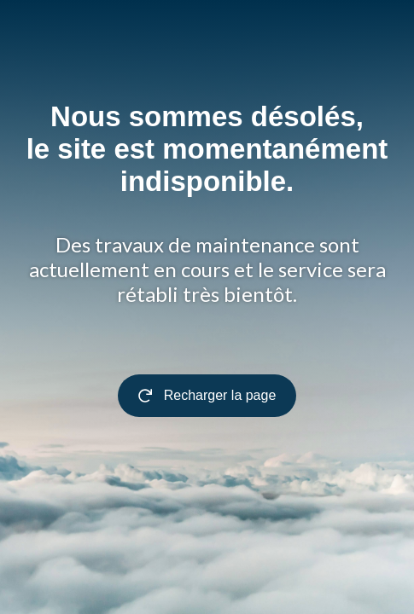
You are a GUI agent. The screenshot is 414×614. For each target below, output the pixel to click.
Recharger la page (207, 395)
